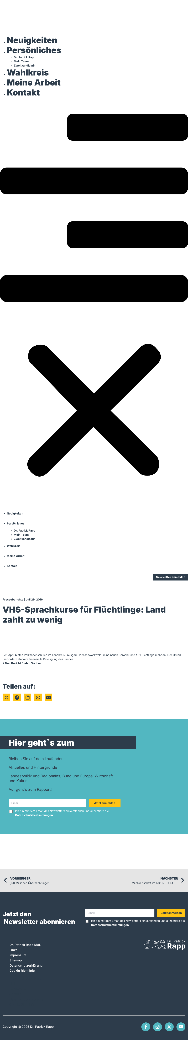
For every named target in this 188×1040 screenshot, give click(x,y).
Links (13, 950)
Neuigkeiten (32, 40)
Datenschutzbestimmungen (34, 815)
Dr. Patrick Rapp (24, 57)
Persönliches (34, 50)
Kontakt (23, 92)
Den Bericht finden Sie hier (22, 663)
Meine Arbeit (34, 82)
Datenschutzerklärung (26, 965)
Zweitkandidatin (24, 65)
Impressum (17, 955)
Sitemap (15, 960)
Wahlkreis (28, 72)
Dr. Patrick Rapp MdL (25, 945)
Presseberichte (13, 599)
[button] (94, 303)
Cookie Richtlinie (22, 970)
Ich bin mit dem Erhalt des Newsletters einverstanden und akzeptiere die (62, 813)
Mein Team (21, 61)
